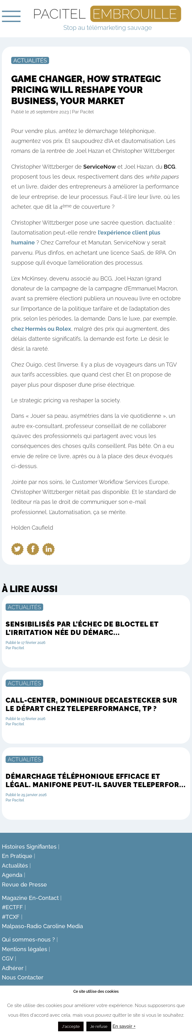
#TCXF (11, 917)
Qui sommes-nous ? (28, 939)
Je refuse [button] (98, 1026)
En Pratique (17, 856)
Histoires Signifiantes (29, 846)
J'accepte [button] (71, 1026)
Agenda (12, 875)
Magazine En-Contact (30, 898)
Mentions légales (24, 949)
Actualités (30, 60)
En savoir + (123, 1026)
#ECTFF (12, 907)
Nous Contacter (22, 977)
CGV (7, 958)
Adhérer (13, 968)
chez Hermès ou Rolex (41, 329)
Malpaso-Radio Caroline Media (42, 926)
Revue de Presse (24, 884)
